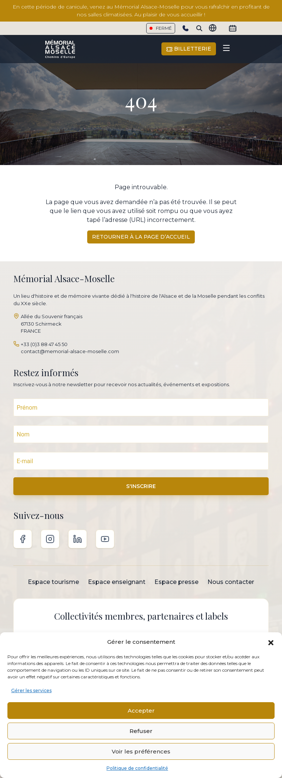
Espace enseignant (116, 581)
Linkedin (77, 539)
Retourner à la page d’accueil (141, 236)
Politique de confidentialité (137, 768)
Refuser (141, 731)
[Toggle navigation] (226, 49)
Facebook (22, 539)
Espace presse (176, 581)
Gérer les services (31, 690)
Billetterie (188, 48)
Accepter (141, 710)
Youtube (105, 539)
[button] (271, 642)
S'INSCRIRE (141, 486)
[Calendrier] (233, 28)
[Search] (199, 28)
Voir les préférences (141, 751)
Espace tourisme (53, 581)
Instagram (50, 539)
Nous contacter (230, 581)
